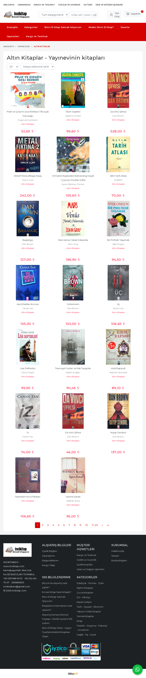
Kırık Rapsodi (118, 368)
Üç (118, 304)
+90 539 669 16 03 (12, 578)
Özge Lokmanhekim (28, 120)
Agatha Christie (73, 115)
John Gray (73, 244)
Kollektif (118, 180)
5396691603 (17, 582)
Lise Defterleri (27, 368)
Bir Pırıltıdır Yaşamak (118, 240)
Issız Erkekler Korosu (28, 304)
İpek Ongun (118, 244)
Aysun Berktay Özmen (73, 184)
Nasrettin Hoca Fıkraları (27, 496)
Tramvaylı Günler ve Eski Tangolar (73, 368)
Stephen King (73, 501)
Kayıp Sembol (118, 432)
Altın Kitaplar (27, 124)
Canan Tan (27, 308)
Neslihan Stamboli (118, 372)
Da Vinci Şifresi (118, 111)
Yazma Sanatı (73, 496)
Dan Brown (118, 115)
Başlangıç (27, 240)
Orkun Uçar (28, 180)
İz (28, 432)
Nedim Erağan (73, 372)
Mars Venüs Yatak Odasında (73, 240)
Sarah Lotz (118, 308)
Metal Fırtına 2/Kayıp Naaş (28, 176)
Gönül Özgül (27, 372)
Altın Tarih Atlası (118, 176)
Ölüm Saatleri (73, 111)
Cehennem (73, 304)
